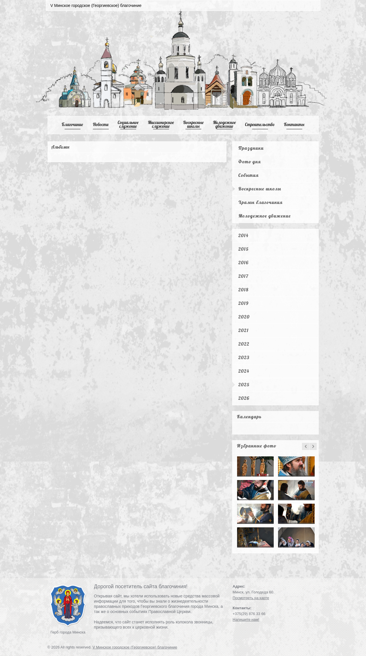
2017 (244, 276)
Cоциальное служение (128, 124)
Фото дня (250, 161)
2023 (244, 357)
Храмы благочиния (261, 202)
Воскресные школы (193, 124)
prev (305, 446)
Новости (100, 124)
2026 (244, 398)
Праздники (251, 148)
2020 (244, 317)
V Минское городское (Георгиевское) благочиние (135, 647)
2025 (244, 384)
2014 (244, 235)
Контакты (294, 124)
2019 (244, 303)
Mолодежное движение (224, 124)
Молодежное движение (265, 216)
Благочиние (72, 124)
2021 (244, 330)
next (313, 446)
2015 (244, 249)
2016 (244, 262)
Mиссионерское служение (161, 124)
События (249, 175)
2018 (244, 290)
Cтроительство (260, 124)
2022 (244, 344)
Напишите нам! (246, 619)
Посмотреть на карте (251, 598)
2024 (244, 371)
